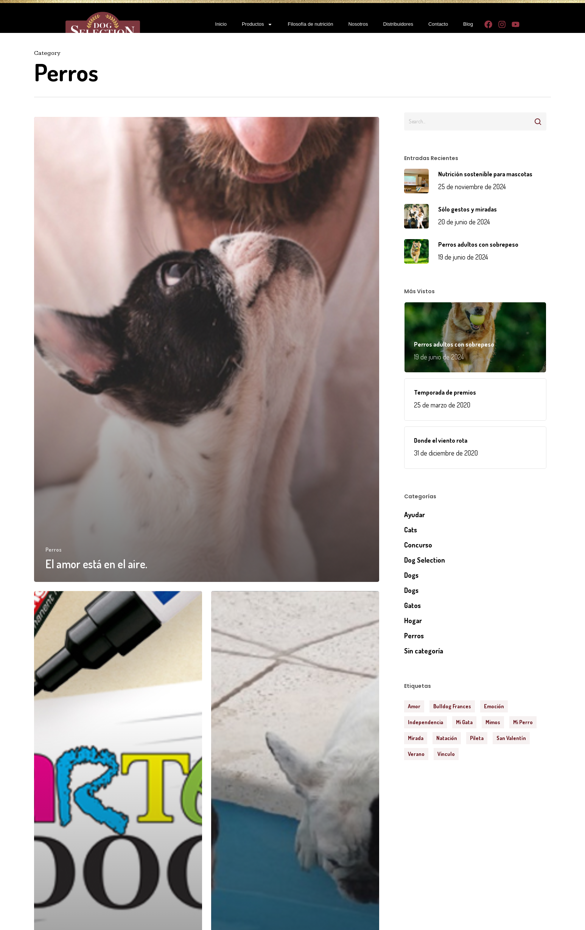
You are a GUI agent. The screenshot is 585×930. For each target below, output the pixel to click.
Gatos (412, 605)
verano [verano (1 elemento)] (416, 754)
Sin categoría (423, 651)
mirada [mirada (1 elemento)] (415, 738)
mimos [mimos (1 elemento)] (492, 722)
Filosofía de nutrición (310, 24)
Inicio (221, 24)
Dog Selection (424, 560)
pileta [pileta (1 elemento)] (477, 738)
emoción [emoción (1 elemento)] (494, 706)
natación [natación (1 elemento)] (446, 738)
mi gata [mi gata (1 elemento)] (464, 722)
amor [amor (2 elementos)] (414, 706)
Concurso (418, 545)
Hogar (413, 620)
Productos (257, 24)
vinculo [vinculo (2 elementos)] (446, 754)
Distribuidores (398, 24)
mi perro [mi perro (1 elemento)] (523, 722)
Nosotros (358, 24)
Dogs (411, 575)
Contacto (438, 24)
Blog (468, 24)
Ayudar (414, 514)
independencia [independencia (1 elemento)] (425, 722)
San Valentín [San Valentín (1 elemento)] (511, 738)
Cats (410, 530)
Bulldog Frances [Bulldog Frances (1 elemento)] (452, 706)
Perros (53, 549)
